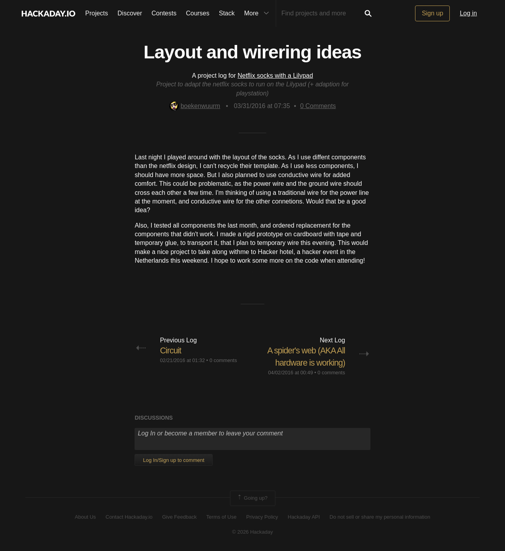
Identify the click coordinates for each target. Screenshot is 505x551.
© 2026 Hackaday (252, 532)
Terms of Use (221, 516)
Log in (468, 13)
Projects (96, 13)
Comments (318, 106)
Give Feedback (179, 516)
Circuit (170, 350)
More (258, 13)
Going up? (252, 498)
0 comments (223, 360)
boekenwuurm (195, 106)
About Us (85, 516)
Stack (227, 13)
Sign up (432, 13)
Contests (164, 13)
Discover (130, 13)
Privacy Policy (262, 516)
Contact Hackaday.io (129, 516)
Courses (197, 13)
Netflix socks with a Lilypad (275, 75)
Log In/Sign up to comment (173, 460)
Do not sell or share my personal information (379, 516)
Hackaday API (304, 516)
